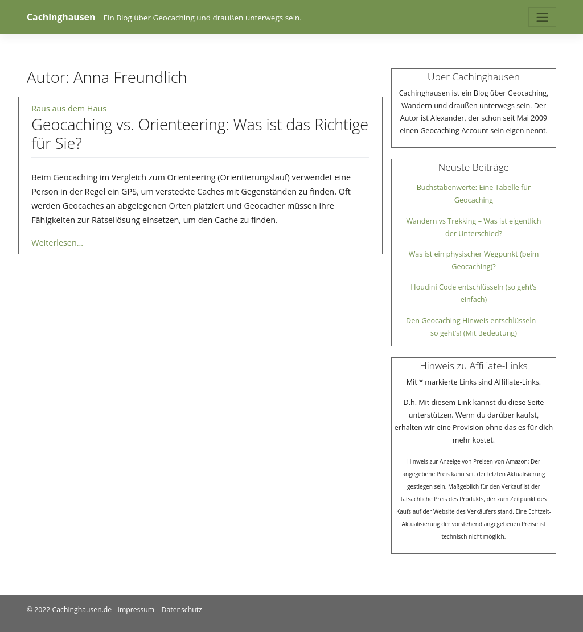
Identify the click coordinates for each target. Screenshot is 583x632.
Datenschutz (182, 609)
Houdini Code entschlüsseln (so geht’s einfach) (473, 293)
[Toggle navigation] (542, 17)
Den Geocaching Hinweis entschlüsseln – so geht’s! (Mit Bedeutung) (473, 327)
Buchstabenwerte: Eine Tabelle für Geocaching (474, 194)
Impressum (136, 609)
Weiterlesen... (57, 242)
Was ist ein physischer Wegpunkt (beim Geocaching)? (474, 260)
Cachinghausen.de (82, 609)
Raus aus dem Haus (68, 108)
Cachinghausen (61, 17)
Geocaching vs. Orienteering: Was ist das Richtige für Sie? (199, 133)
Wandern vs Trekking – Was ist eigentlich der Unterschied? (473, 227)
